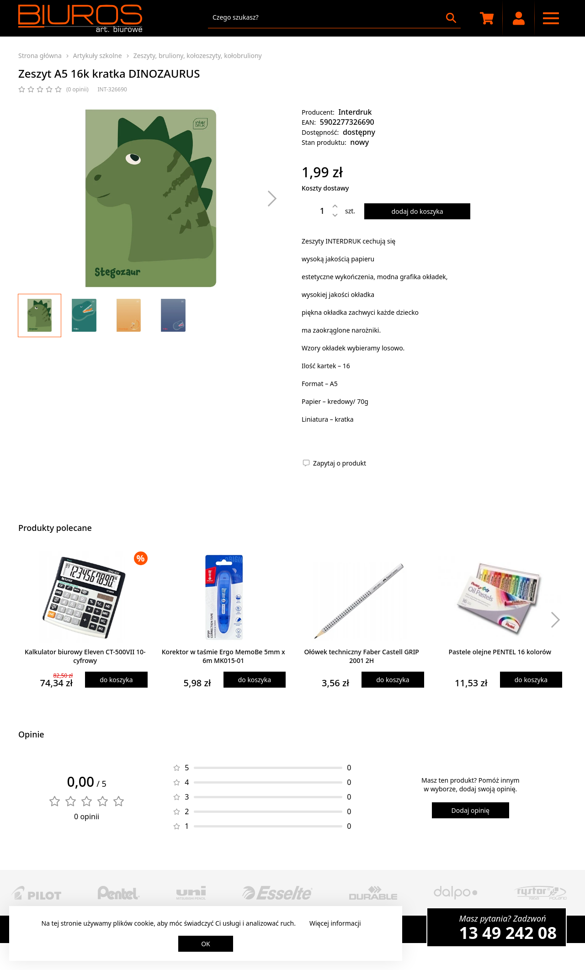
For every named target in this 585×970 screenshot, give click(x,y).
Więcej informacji (335, 923)
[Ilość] (315, 210)
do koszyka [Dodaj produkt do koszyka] (116, 679)
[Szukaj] (451, 18)
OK (205, 943)
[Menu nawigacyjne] (551, 18)
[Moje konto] (519, 18)
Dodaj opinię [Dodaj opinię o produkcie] (470, 810)
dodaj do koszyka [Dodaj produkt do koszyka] (417, 211)
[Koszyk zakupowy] (487, 18)
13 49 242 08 (508, 933)
